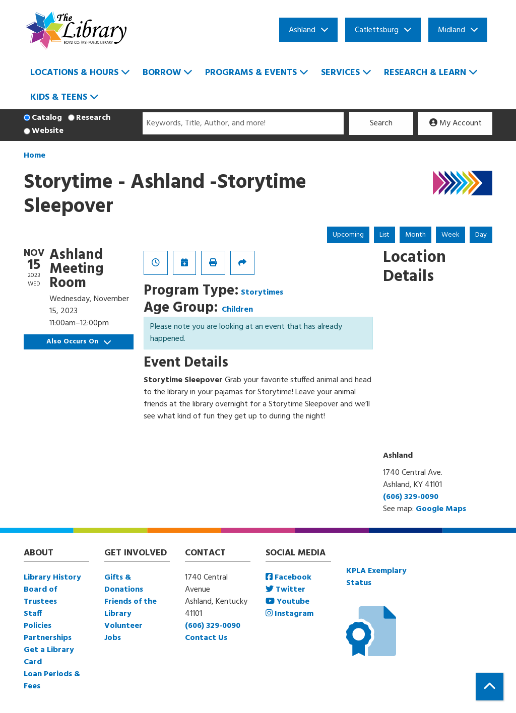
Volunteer (123, 625)
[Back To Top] (489, 686)
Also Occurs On (78, 341)
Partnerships (48, 638)
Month (415, 235)
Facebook (288, 577)
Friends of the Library (130, 607)
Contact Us (206, 638)
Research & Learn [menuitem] (425, 72)
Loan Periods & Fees (52, 680)
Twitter (285, 589)
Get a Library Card (49, 656)
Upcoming (348, 235)
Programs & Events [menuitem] (251, 72)
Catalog (47, 118)
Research (93, 118)
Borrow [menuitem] (162, 72)
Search (381, 123)
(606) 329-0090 (410, 497)
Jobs (112, 638)
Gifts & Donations (123, 583)
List (384, 235)
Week (450, 235)
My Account (455, 123)
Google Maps (441, 509)
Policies (37, 625)
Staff (33, 613)
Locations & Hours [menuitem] (74, 72)
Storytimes (262, 292)
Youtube (287, 601)
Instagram (289, 613)
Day (481, 235)
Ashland (302, 30)
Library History (52, 577)
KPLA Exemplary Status (376, 577)
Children (237, 309)
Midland (451, 30)
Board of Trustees (40, 595)
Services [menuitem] (340, 72)
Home (34, 156)
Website (47, 131)
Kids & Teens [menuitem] (58, 97)
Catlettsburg (377, 30)
